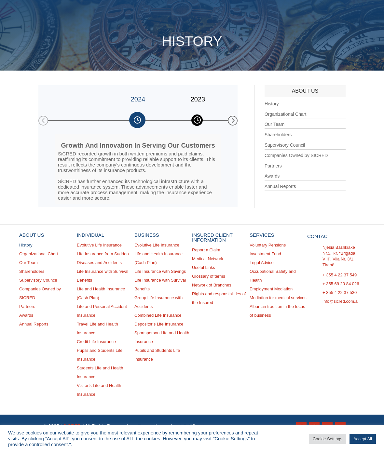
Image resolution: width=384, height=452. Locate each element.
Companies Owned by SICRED (296, 155)
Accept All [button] (362, 438)
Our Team (274, 124)
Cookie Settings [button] (327, 438)
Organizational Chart (285, 114)
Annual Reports (280, 186)
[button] (43, 121)
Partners (273, 165)
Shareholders (278, 134)
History (272, 103)
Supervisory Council (285, 145)
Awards (272, 176)
